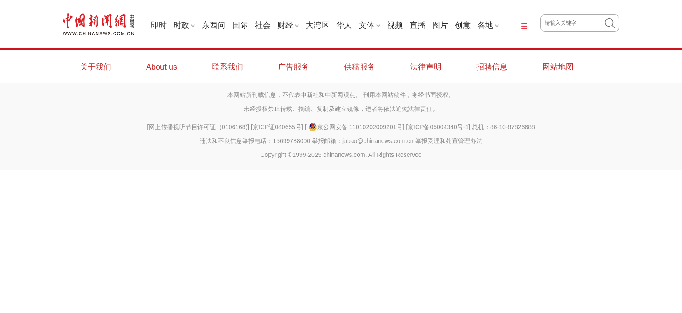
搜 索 (612, 23)
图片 (440, 25)
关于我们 (95, 67)
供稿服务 (359, 67)
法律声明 (425, 67)
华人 (344, 25)
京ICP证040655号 (277, 126)
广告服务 (293, 67)
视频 (395, 25)
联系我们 (227, 67)
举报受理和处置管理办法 (448, 140)
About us (161, 67)
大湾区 (317, 25)
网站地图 (558, 67)
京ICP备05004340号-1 (438, 126)
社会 (263, 25)
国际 (240, 25)
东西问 (213, 25)
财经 (288, 25)
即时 (159, 25)
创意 (463, 25)
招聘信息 (492, 67)
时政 (184, 25)
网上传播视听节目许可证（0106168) (198, 126)
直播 (417, 25)
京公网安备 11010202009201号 (355, 127)
